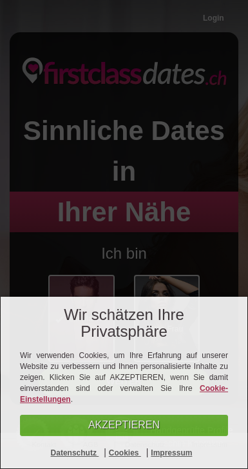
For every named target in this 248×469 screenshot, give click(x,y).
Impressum (171, 452)
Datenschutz (75, 452)
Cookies (125, 452)
